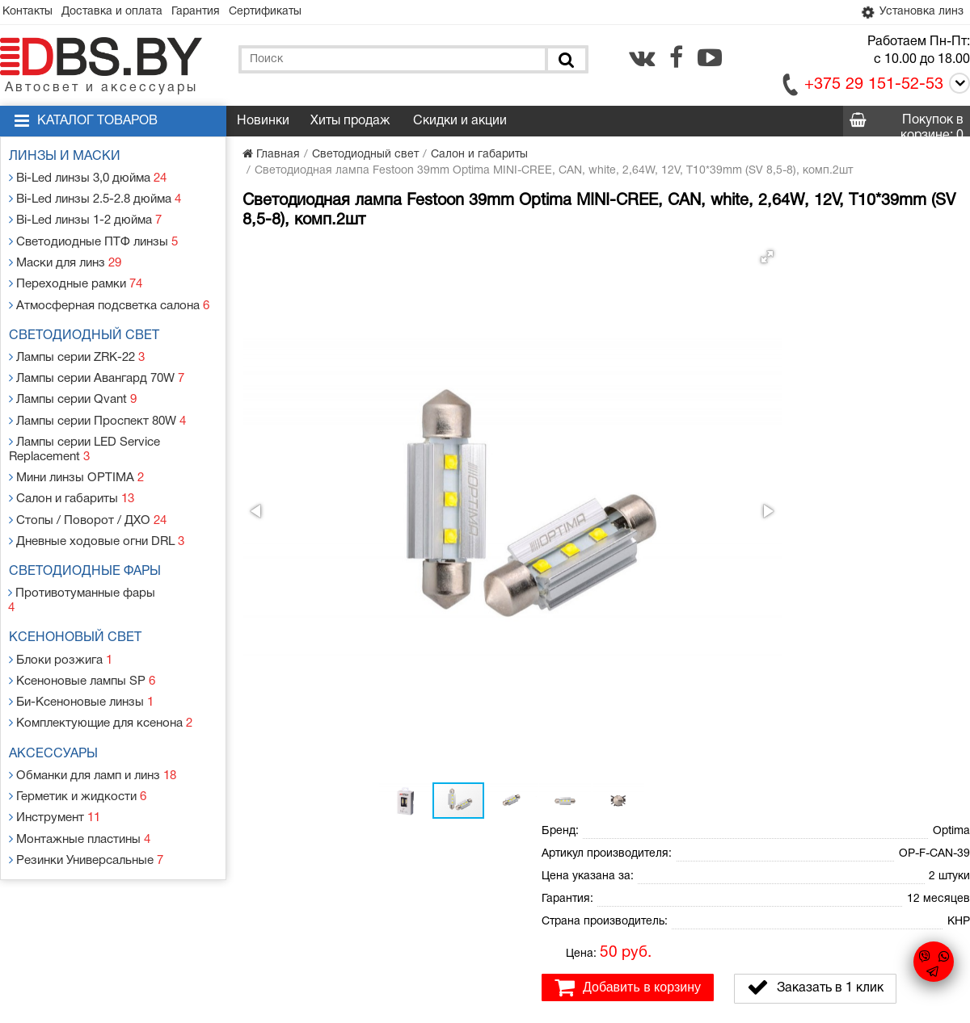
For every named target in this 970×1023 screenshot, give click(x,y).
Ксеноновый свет (79, 594)
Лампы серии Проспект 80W (98, 402)
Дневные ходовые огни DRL (97, 514)
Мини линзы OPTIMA (77, 456)
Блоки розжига (62, 614)
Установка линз (907, 13)
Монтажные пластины (81, 780)
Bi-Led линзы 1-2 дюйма (86, 217)
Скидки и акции (460, 122)
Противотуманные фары (87, 564)
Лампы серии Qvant (75, 383)
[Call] (956, 87)
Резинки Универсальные (87, 800)
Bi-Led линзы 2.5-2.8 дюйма (96, 197)
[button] (511, 258)
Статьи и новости (346, 884)
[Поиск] (565, 61)
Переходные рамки (76, 275)
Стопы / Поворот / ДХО (87, 494)
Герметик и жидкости (78, 742)
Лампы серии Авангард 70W (98, 364)
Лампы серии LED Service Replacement (86, 429)
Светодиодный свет (88, 324)
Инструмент (56, 761)
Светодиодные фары (89, 544)
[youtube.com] (710, 59)
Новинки (263, 122)
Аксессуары (57, 702)
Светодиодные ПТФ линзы (92, 236)
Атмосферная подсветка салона (109, 294)
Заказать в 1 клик (815, 411)
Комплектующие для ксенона (101, 672)
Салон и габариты (73, 475)
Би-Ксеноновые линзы (82, 653)
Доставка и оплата (121, 12)
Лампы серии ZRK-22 (79, 344)
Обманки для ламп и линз (94, 722)
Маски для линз (67, 255)
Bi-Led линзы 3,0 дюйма (89, 178)
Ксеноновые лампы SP (83, 633)
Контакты (31, 12)
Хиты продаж (350, 122)
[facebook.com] (676, 59)
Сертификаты (287, 12)
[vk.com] (642, 59)
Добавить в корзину (628, 411)
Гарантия (212, 12)
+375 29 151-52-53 (873, 86)
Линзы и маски (68, 158)
